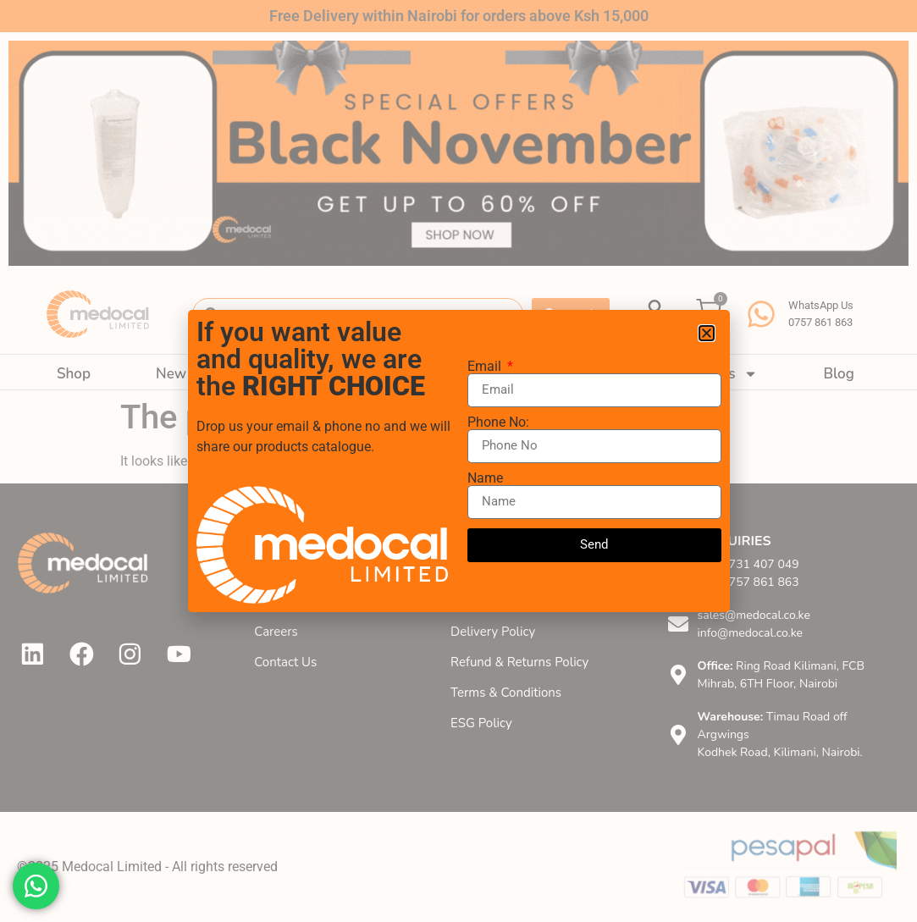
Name (485, 478)
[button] (706, 333)
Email (486, 366)
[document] (458, 461)
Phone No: (498, 422)
